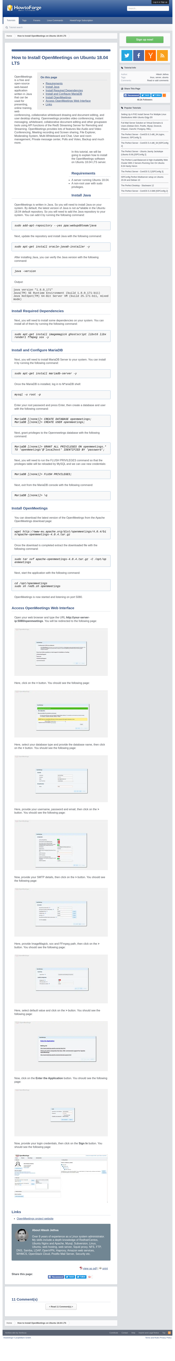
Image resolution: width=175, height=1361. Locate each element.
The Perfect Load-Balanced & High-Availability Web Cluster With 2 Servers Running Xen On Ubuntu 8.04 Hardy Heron (144, 163)
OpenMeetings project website (35, 1218)
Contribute (113, 1333)
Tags (24, 20)
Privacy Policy (165, 1338)
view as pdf (90, 1268)
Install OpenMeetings (58, 97)
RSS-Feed (169, 1332)
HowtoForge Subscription (81, 20)
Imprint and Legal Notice (149, 1333)
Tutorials (11, 20)
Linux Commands (55, 20)
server (158, 77)
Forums (36, 20)
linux (152, 77)
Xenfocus (22, 1333)
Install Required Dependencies (64, 90)
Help (133, 1333)
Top (163, 1333)
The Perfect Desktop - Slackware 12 (137, 185)
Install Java (52, 86)
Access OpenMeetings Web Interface (68, 100)
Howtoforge (17, 1338)
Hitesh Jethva (162, 74)
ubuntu (165, 77)
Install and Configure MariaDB (64, 93)
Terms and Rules (152, 1338)
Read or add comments (158, 80)
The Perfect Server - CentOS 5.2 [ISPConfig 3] (142, 171)
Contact (124, 1333)
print (105, 1268)
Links (49, 104)
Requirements (54, 83)
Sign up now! (144, 39)
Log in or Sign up (160, 2)
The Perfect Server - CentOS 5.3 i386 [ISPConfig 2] (144, 191)
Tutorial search (16, 27)
